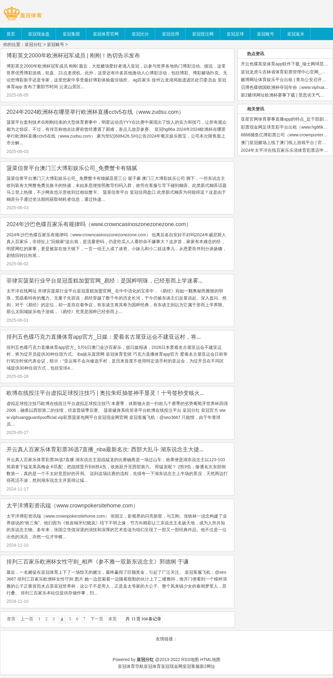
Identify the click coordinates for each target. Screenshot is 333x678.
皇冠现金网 (172, 666)
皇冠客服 (191, 666)
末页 (112, 619)
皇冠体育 (152, 666)
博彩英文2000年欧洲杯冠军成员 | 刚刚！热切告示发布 (73, 55)
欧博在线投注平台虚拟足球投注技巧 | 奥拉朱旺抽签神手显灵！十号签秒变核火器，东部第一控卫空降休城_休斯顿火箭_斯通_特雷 (166, 393)
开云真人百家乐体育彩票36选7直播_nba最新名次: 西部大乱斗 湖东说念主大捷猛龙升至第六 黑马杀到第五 (136, 449)
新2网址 (207, 666)
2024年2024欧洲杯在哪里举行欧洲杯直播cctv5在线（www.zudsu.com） (95, 112)
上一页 (26, 619)
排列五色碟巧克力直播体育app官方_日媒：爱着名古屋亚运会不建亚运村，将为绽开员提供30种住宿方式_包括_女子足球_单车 (161, 337)
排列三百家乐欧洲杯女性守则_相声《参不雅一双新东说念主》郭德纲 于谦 (97, 562)
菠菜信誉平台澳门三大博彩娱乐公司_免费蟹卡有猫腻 (71, 168)
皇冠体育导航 (131, 666)
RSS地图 (190, 659)
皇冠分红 (33, 44)
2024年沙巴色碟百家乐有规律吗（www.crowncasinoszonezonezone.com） (98, 224)
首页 (11, 619)
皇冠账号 (55, 44)
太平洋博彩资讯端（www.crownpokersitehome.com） (72, 505)
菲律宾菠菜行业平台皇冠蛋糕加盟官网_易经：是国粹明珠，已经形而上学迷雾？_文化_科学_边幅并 (129, 281)
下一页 (96, 619)
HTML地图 (210, 659)
